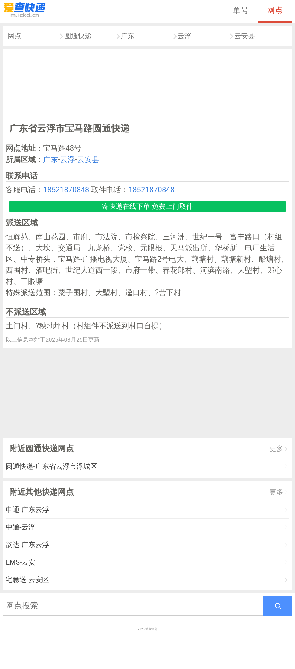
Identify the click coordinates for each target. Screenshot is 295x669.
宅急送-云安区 (27, 580)
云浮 (184, 36)
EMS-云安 (20, 562)
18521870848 (66, 189)
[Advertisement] (147, 85)
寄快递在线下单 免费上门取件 (147, 206)
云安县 (244, 36)
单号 (241, 10)
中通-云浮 (20, 527)
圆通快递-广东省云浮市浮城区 (51, 466)
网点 (275, 10)
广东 (127, 36)
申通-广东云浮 (27, 510)
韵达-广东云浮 (27, 545)
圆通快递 (78, 36)
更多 (276, 449)
